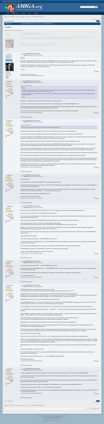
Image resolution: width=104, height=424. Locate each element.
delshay (9, 81)
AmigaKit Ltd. (64, 416)
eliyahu (9, 54)
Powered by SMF (48, 418)
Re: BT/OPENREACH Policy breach (31, 33)
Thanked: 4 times (9, 74)
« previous (95, 19)
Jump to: (86, 408)
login (15, 1)
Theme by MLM (55, 418)
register (19, 1)
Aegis (8, 33)
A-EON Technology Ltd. (57, 416)
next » (98, 19)
